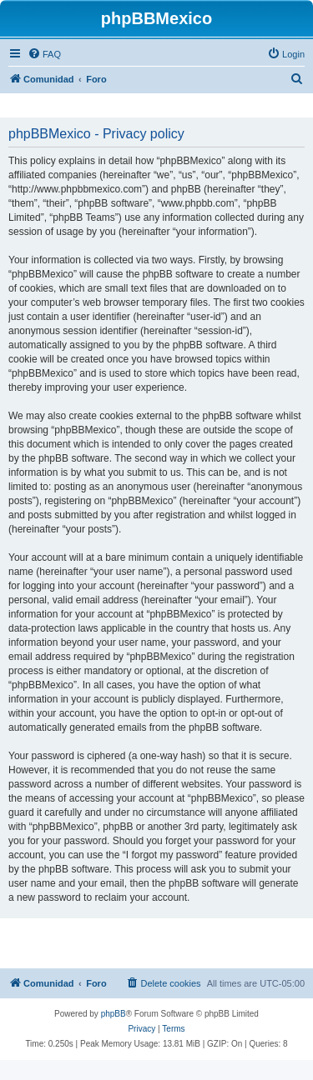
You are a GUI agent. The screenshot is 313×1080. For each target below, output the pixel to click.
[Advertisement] (159, 944)
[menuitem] (44, 54)
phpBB (113, 1013)
